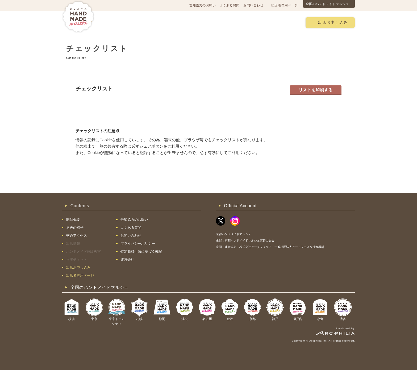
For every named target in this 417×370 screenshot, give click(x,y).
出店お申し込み (333, 22)
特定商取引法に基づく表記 (141, 251)
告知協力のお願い (202, 5)
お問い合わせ (253, 5)
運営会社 (127, 259)
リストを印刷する (316, 90)
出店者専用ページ (284, 5)
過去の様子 (177, 22)
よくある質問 (230, 5)
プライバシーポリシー (137, 244)
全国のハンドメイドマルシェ (327, 4)
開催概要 (116, 22)
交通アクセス (146, 22)
